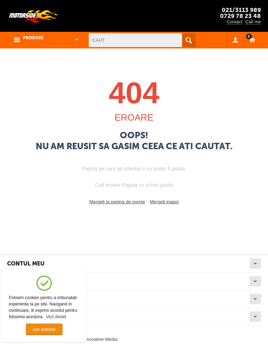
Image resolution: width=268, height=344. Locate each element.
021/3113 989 (241, 9)
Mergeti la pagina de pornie (117, 201)
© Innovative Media (97, 339)
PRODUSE (33, 37)
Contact (234, 21)
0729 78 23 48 (240, 15)
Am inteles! (44, 329)
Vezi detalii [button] (56, 316)
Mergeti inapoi (164, 201)
